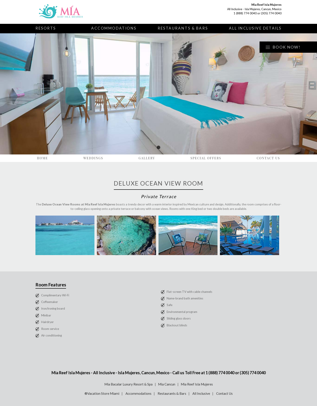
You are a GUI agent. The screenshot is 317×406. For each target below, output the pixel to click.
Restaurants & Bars (183, 28)
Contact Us (268, 158)
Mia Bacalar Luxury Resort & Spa (128, 384)
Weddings (93, 158)
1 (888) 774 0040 (245, 13)
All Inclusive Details (255, 28)
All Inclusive (201, 393)
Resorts (45, 28)
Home (42, 158)
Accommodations (113, 28)
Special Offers (205, 158)
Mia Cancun (166, 384)
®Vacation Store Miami (102, 393)
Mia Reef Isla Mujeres (197, 384)
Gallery (147, 158)
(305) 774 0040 (271, 13)
